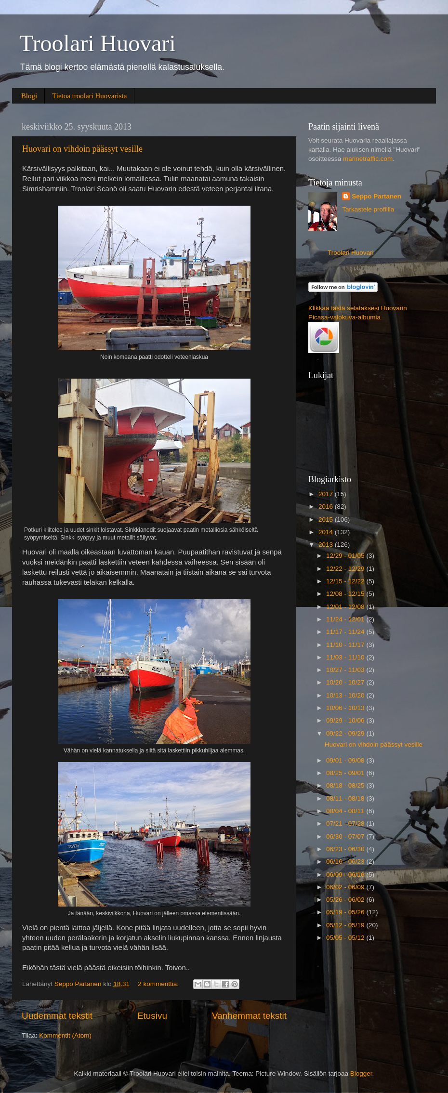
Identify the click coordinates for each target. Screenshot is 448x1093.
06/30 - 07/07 (346, 836)
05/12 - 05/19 (346, 925)
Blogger (361, 1073)
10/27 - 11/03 (346, 669)
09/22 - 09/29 (346, 733)
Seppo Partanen (376, 196)
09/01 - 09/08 (346, 760)
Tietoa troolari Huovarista (89, 96)
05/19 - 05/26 (346, 912)
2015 (326, 519)
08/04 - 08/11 (346, 811)
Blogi (29, 96)
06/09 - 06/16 (346, 874)
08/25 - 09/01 (346, 773)
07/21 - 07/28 (346, 823)
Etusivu (152, 1016)
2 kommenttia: (159, 984)
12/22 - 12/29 (346, 568)
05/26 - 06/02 (346, 899)
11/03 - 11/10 (346, 657)
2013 (326, 544)
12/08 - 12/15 (346, 593)
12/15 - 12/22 (346, 581)
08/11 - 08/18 (346, 798)
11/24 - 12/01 (346, 619)
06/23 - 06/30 (346, 849)
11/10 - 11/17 (346, 644)
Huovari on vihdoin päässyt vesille (82, 149)
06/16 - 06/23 (346, 861)
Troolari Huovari (97, 43)
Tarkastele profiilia (368, 209)
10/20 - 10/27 (346, 682)
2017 (326, 494)
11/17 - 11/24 (346, 631)
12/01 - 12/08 (346, 606)
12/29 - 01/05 (346, 555)
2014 (326, 532)
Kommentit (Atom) (65, 1035)
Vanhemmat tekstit (249, 1016)
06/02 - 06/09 (346, 887)
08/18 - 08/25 (346, 785)
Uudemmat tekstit (57, 1016)
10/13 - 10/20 (346, 695)
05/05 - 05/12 (346, 937)
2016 (326, 506)
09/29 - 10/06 (346, 720)
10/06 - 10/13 (346, 707)
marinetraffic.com (368, 158)
